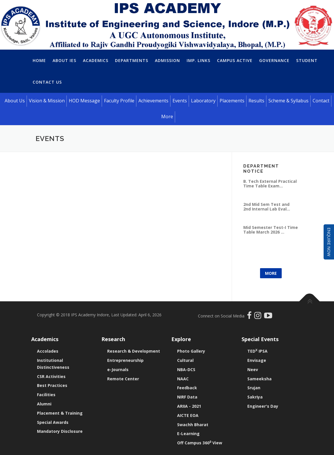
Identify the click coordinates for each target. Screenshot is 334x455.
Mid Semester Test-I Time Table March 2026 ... (270, 230)
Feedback (187, 387)
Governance (274, 60)
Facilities (46, 394)
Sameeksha (259, 378)
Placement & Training (60, 413)
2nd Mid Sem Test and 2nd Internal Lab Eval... (266, 207)
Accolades (47, 351)
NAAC (183, 378)
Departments (131, 60)
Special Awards (52, 422)
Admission (167, 60)
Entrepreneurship (125, 360)
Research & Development (133, 351)
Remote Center (123, 378)
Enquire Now (329, 242)
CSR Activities (51, 376)
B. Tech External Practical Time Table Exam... (270, 183)
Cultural (185, 360)
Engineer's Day (262, 406)
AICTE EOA (187, 415)
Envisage (256, 360)
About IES (64, 60)
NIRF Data (187, 397)
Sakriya (255, 397)
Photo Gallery (191, 351)
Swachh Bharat (192, 424)
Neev (252, 369)
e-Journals (118, 369)
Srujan (253, 387)
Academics (95, 60)
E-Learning (188, 433)
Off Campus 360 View (199, 442)
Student (307, 60)
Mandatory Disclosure (60, 431)
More (271, 273)
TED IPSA (257, 351)
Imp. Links (198, 60)
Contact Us (47, 82)
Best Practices (52, 385)
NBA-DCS (186, 369)
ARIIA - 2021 (189, 406)
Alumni (44, 404)
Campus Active (235, 60)
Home (39, 60)
